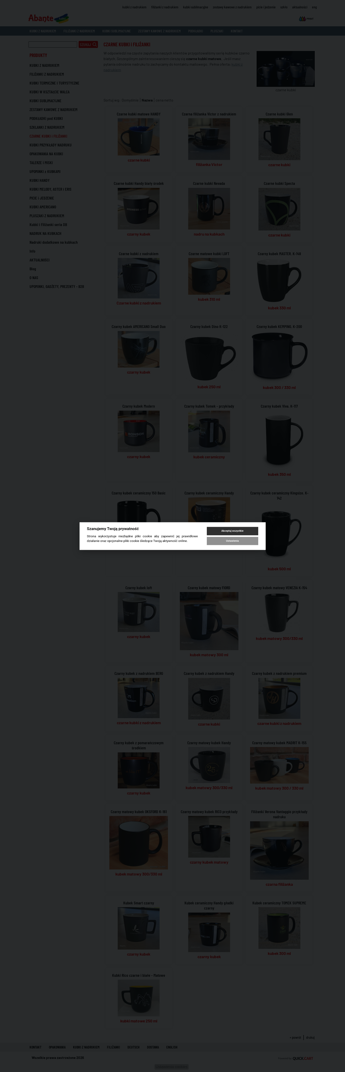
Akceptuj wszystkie (232, 531)
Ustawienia (232, 540)
